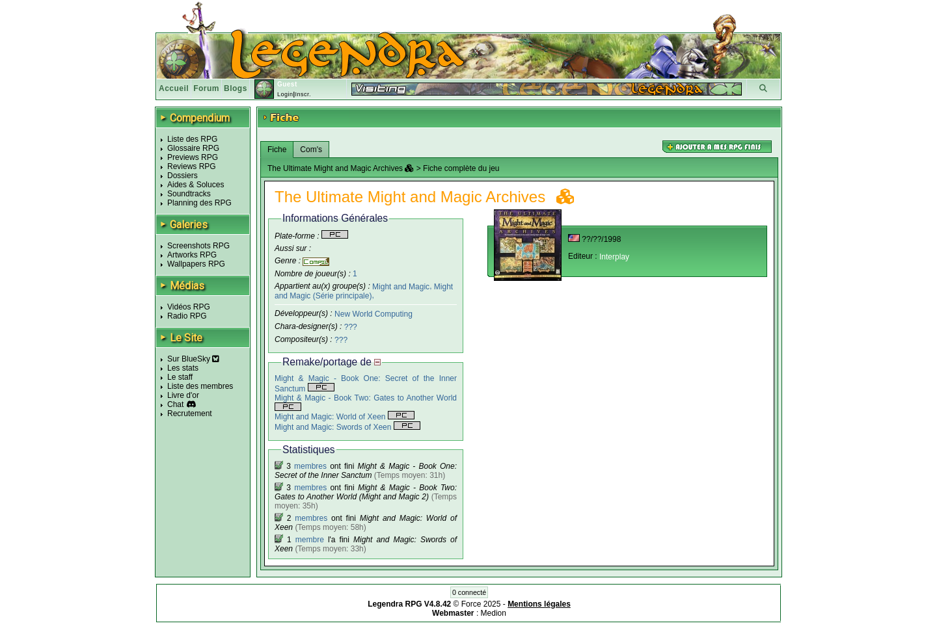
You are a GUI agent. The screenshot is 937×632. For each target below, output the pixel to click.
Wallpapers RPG (196, 264)
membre (309, 539)
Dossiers (182, 175)
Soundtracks (189, 193)
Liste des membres (200, 386)
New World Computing (373, 314)
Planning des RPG (199, 202)
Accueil (174, 88)
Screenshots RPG (198, 245)
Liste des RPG (192, 139)
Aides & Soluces (195, 184)
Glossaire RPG (193, 148)
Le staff (180, 377)
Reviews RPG (191, 166)
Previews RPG (192, 157)
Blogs (235, 88)
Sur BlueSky (193, 358)
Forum (206, 88)
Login (285, 94)
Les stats (182, 368)
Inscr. (303, 94)
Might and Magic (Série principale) (364, 291)
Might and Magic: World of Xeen (344, 416)
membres (310, 466)
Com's (311, 149)
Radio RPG (187, 316)
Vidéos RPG (188, 306)
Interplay (614, 256)
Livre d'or (183, 395)
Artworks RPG (192, 254)
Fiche (276, 149)
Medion (493, 613)
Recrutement (189, 413)
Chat (175, 404)
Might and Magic (400, 286)
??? (350, 327)
